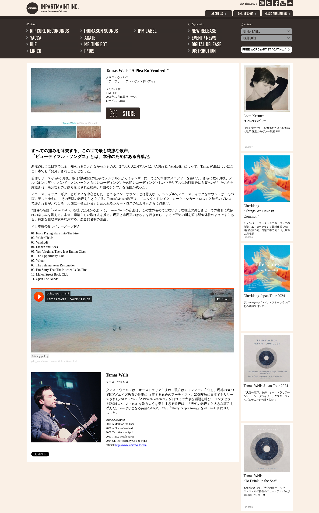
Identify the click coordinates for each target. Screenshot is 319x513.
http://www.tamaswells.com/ (131, 445)
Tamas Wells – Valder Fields (64, 361)
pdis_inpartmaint (39, 361)
